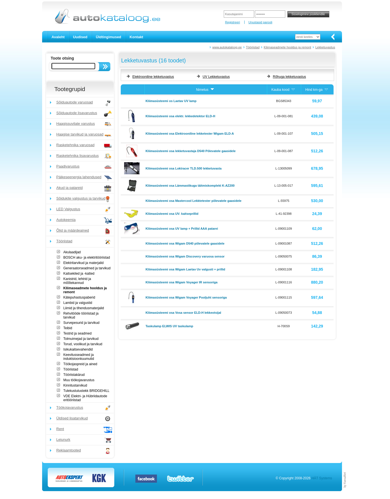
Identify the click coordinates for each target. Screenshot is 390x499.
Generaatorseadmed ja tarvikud (87, 268)
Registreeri (232, 22)
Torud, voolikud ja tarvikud (82, 344)
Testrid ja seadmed (77, 333)
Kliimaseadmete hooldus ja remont (287, 47)
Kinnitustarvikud (75, 385)
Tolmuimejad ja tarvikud (81, 339)
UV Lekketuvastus (216, 77)
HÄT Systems (321, 478)
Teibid (67, 328)
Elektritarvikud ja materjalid (83, 263)
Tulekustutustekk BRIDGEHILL (86, 391)
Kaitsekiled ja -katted (79, 274)
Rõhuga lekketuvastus (289, 77)
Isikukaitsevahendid (78, 349)
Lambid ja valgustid (77, 303)
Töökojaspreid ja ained (80, 364)
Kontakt (136, 37)
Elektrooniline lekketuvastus (153, 77)
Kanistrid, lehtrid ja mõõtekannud (77, 281)
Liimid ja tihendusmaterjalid (83, 308)
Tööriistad (252, 47)
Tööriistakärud (74, 375)
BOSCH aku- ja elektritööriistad (86, 257)
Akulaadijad (72, 252)
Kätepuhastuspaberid (79, 297)
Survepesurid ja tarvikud (81, 323)
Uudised (80, 37)
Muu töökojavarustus (79, 380)
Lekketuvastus (325, 47)
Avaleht (58, 37)
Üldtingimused (108, 37)
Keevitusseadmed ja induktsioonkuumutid (78, 357)
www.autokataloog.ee (227, 47)
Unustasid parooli (260, 22)
